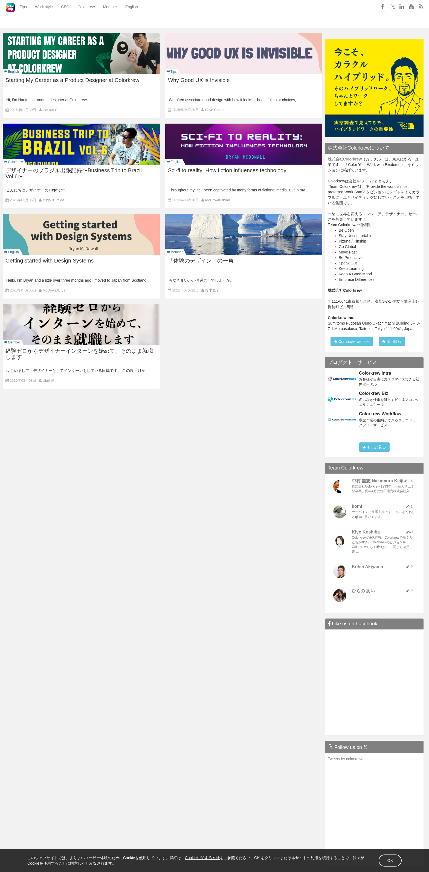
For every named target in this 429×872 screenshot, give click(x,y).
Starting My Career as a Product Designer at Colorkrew (72, 80)
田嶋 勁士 (50, 380)
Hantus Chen (53, 110)
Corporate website (352, 341)
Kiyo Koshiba (366, 532)
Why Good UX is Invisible (199, 80)
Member (103, 21)
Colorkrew (79, 21)
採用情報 (392, 341)
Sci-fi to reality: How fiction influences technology (227, 170)
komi (357, 506)
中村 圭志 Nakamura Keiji (378, 481)
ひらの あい (363, 590)
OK (390, 860)
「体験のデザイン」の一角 (201, 261)
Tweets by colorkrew (345, 759)
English (124, 21)
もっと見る (374, 447)
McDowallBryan (217, 200)
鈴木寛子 (212, 290)
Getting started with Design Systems (49, 261)
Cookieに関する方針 (202, 858)
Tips (16, 21)
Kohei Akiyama (367, 566)
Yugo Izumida (53, 200)
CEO (58, 21)
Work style (37, 21)
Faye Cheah (215, 110)
